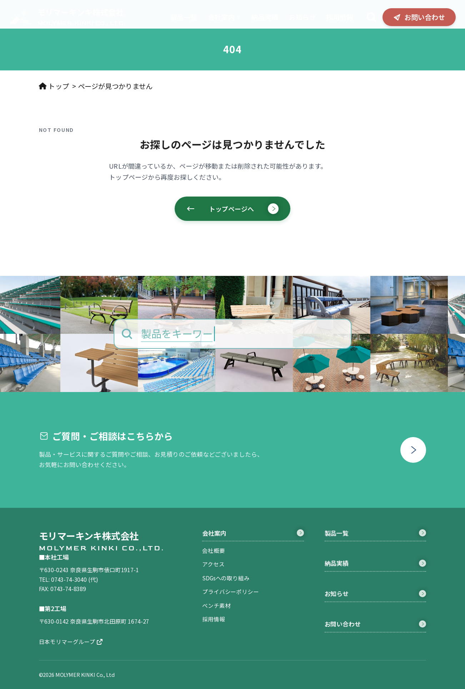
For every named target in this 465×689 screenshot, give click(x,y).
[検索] (371, 17)
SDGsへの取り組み (225, 578)
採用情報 (339, 17)
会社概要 (213, 550)
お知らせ (302, 17)
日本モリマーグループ (70, 641)
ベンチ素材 (216, 605)
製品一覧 (183, 17)
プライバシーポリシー (230, 591)
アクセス (213, 564)
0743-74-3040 (69, 579)
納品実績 (264, 17)
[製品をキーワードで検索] (232, 334)
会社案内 (224, 17)
